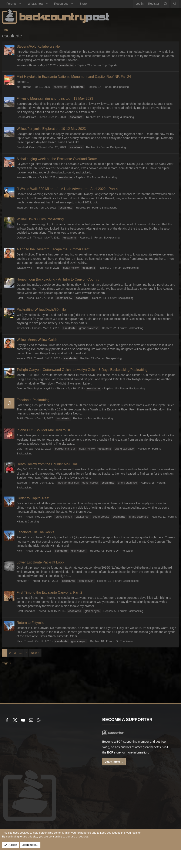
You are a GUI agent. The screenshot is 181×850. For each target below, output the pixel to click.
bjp (18, 86)
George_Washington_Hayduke (35, 388)
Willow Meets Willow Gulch (37, 340)
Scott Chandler (26, 611)
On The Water (124, 550)
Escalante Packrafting (33, 400)
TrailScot (22, 207)
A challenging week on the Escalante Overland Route (57, 159)
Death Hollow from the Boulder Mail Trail (47, 464)
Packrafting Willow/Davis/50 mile (41, 309)
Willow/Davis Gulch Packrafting (40, 219)
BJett (20, 297)
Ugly (19, 448)
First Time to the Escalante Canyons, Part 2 (49, 592)
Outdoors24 (24, 237)
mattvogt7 (23, 580)
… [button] (20, 652)
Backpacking (121, 86)
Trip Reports (109, 65)
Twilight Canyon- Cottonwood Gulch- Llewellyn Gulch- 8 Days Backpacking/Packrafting (82, 370)
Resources (61, 3)
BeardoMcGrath (26, 117)
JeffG (20, 418)
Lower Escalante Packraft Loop (40, 562)
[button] (20, 4)
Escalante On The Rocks (35, 532)
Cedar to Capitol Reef (33, 498)
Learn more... (114, 761)
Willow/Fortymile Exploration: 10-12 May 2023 (51, 129)
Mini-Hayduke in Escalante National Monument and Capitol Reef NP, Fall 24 (74, 76)
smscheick (23, 328)
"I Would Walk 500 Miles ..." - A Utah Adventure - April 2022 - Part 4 (67, 189)
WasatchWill (24, 267)
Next (34, 652)
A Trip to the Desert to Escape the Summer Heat (53, 249)
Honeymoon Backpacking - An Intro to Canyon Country (58, 279)
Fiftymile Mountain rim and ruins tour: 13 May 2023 (55, 98)
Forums (11, 3)
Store (83, 3)
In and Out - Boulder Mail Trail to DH (44, 430)
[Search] (175, 4)
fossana (21, 65)
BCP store (114, 752)
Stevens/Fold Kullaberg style (38, 46)
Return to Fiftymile (30, 622)
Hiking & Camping (123, 117)
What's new (35, 3)
